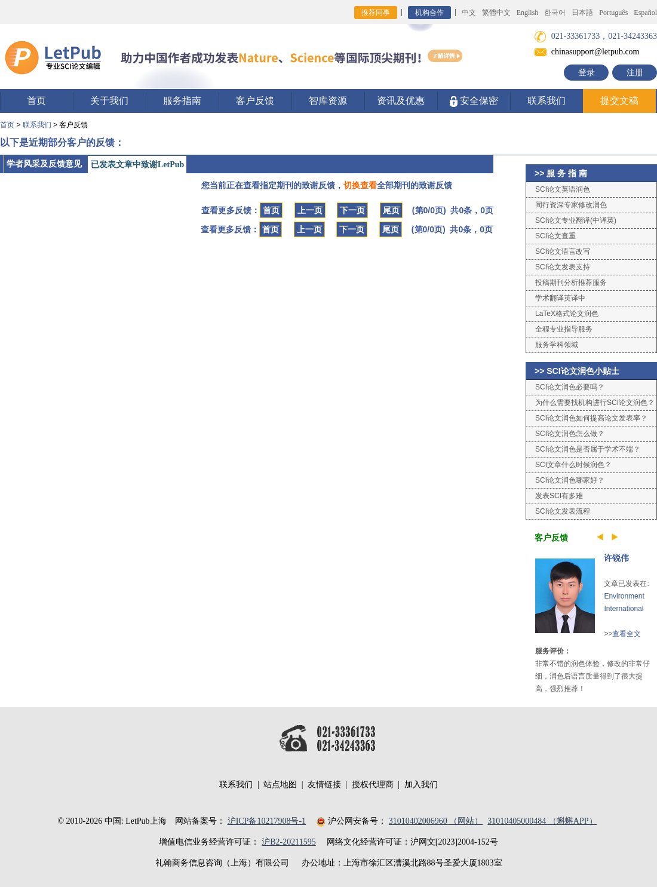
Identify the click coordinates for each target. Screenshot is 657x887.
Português (613, 12)
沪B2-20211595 (288, 841)
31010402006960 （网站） (436, 821)
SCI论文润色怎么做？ (569, 433)
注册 (635, 72)
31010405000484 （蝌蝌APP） (542, 821)
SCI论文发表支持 (562, 267)
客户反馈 (255, 101)
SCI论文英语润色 (562, 189)
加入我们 (421, 784)
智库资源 (328, 101)
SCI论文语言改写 (562, 251)
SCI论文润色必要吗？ (569, 387)
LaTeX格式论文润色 (566, 313)
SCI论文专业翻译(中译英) (575, 220)
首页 (36, 101)
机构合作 (429, 12)
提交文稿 (619, 101)
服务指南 (182, 101)
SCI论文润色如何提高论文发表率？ (591, 418)
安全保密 (474, 101)
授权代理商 (373, 784)
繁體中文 (496, 12)
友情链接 (324, 784)
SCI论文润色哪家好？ (569, 480)
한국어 (555, 12)
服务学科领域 (556, 344)
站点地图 (280, 784)
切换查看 (360, 185)
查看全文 (626, 634)
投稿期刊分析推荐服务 (571, 282)
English (528, 12)
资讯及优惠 (401, 101)
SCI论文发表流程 (562, 511)
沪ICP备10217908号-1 (267, 821)
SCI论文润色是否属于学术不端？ (587, 449)
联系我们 (546, 101)
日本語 (582, 12)
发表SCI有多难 (559, 496)
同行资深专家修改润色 (571, 205)
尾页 (391, 210)
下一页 (352, 210)
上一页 (310, 210)
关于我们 (109, 101)
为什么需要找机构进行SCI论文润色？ (595, 402)
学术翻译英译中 (560, 298)
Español (645, 12)
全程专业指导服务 (563, 329)
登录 (586, 72)
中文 (469, 12)
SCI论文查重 (555, 236)
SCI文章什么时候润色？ (573, 465)
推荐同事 (375, 12)
